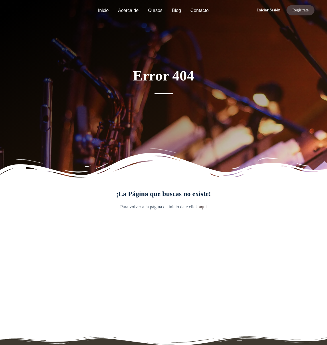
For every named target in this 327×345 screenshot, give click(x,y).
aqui (203, 206)
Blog (176, 10)
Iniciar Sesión (269, 10)
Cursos (155, 10)
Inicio (103, 10)
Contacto (199, 10)
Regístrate (301, 10)
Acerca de (128, 10)
